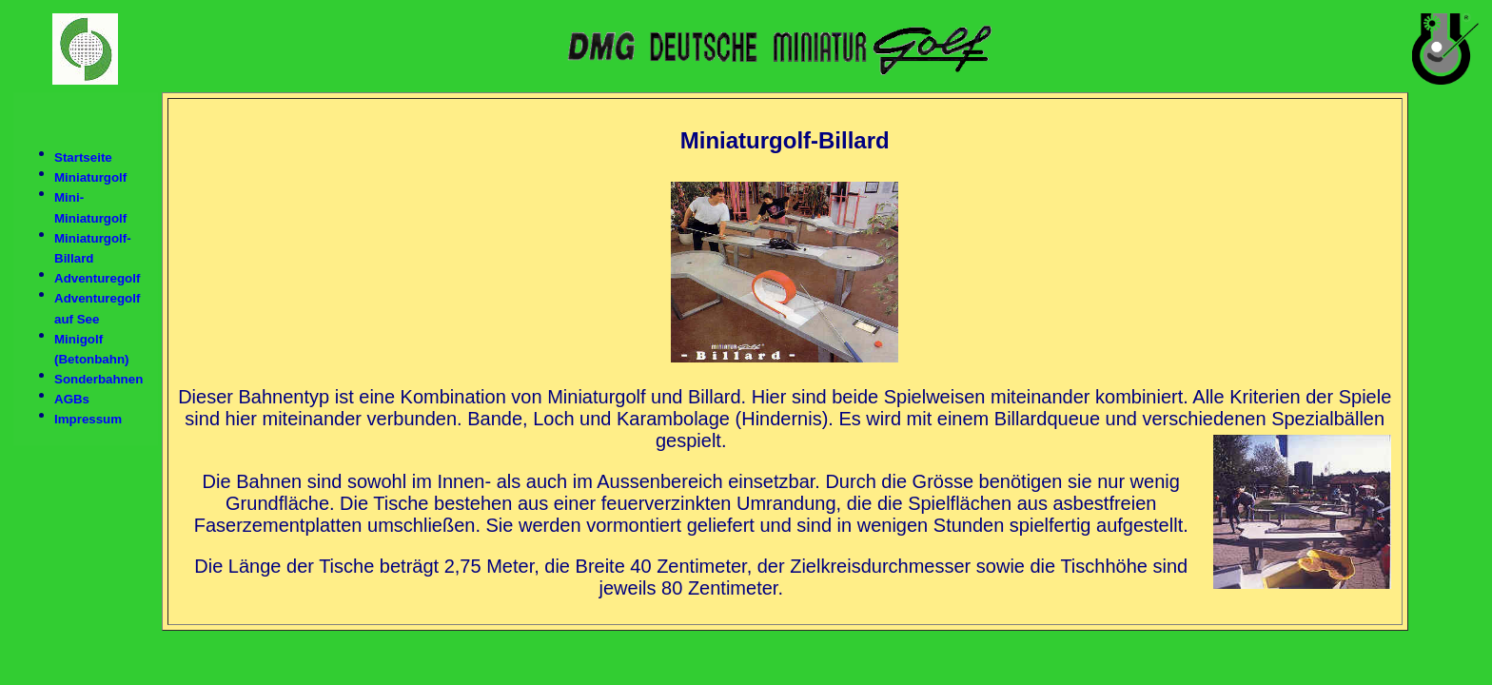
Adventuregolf (97, 278)
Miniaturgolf (90, 177)
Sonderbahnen (98, 379)
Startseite (83, 157)
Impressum (88, 420)
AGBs (71, 399)
